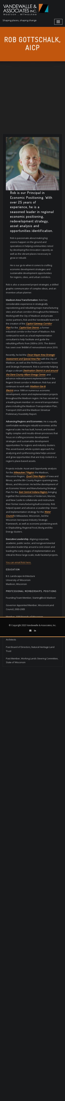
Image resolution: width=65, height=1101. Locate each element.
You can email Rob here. (18, 646)
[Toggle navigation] (58, 22)
